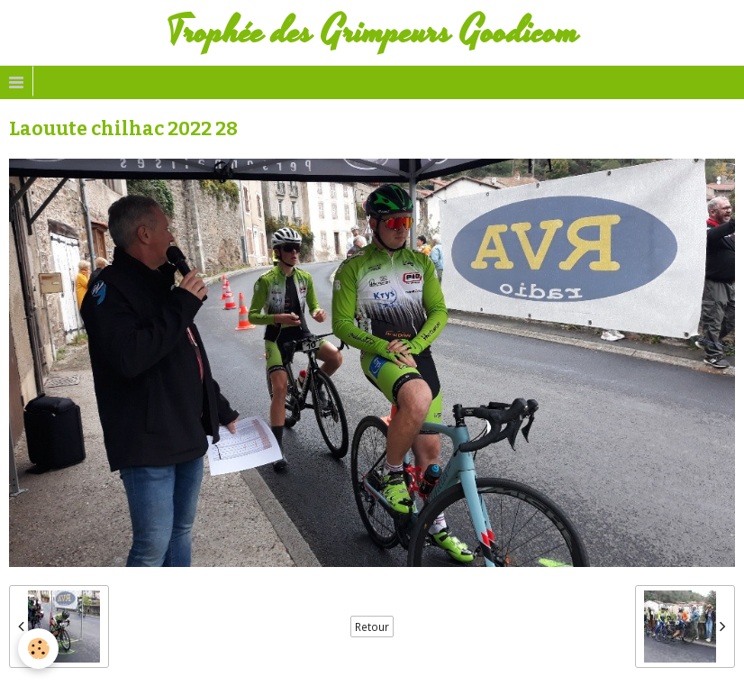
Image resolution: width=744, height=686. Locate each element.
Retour (372, 626)
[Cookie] (38, 648)
